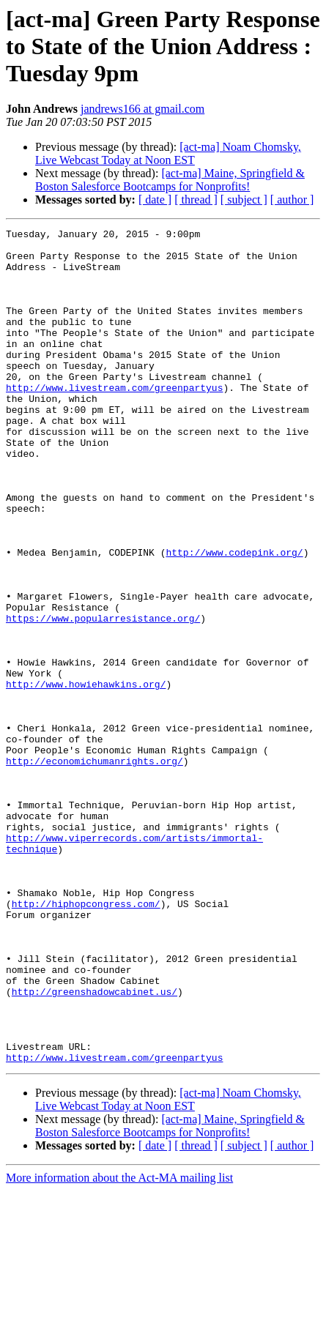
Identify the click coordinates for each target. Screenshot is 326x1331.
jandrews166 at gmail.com (142, 108)
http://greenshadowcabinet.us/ (94, 1131)
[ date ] (154, 199)
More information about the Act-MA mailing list (119, 1318)
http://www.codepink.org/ (234, 618)
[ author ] (292, 199)
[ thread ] (196, 199)
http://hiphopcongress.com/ (86, 1026)
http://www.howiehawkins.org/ (86, 776)
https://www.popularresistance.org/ (103, 697)
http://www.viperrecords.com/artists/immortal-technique (160, 960)
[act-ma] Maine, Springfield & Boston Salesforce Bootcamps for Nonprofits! (170, 180)
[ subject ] (244, 199)
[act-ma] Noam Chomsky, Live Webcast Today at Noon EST (168, 153)
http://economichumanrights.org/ (94, 868)
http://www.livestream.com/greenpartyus (114, 420)
